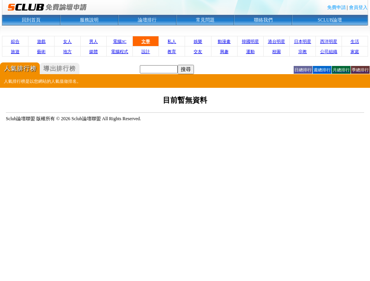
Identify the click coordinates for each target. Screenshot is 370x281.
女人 (67, 41)
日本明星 (302, 41)
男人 (93, 41)
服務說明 (89, 20)
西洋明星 (328, 41)
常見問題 (205, 20)
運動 (250, 51)
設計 (145, 51)
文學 (145, 41)
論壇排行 (147, 20)
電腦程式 (119, 51)
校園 (276, 51)
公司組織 (328, 51)
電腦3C (120, 41)
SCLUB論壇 (330, 20)
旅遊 (15, 51)
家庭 (355, 51)
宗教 (302, 51)
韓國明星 (250, 41)
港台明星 (276, 41)
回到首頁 (31, 20)
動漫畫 (224, 41)
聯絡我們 (263, 20)
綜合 (15, 41)
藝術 (41, 51)
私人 (171, 41)
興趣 (224, 51)
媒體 (93, 51)
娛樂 (198, 41)
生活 (355, 41)
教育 (171, 51)
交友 (198, 51)
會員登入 (358, 7)
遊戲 (41, 41)
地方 (67, 51)
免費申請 (336, 7)
